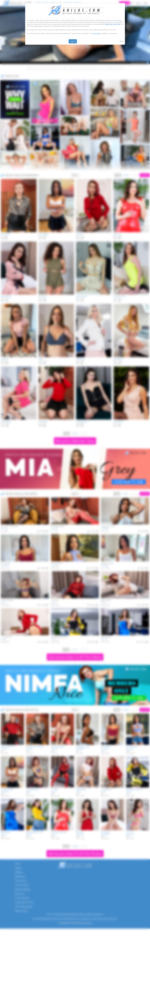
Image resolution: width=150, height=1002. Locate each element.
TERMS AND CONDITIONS (112, 24)
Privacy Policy (97, 33)
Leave (121, 41)
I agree (72, 41)
